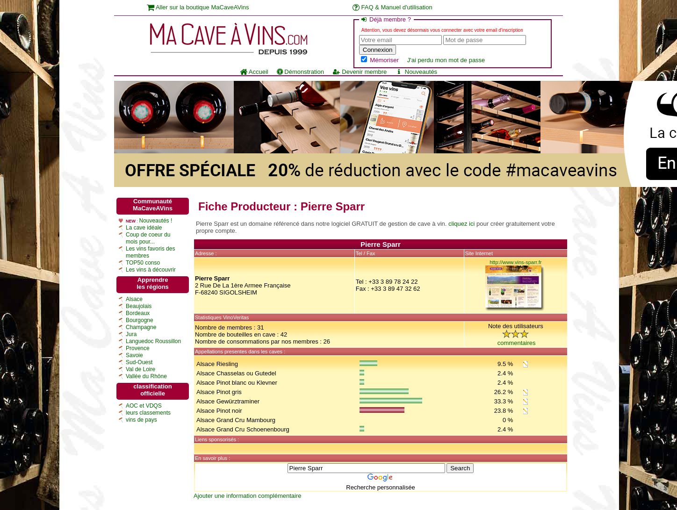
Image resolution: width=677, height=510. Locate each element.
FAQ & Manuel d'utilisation (392, 7)
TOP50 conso (143, 262)
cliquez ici (461, 223)
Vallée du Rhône (146, 376)
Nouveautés (416, 71)
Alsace (134, 299)
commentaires (516, 342)
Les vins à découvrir (151, 269)
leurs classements (148, 412)
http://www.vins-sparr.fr (515, 262)
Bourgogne (139, 320)
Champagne (141, 327)
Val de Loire (140, 369)
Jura (131, 334)
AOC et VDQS (144, 405)
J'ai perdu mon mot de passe (446, 60)
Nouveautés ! (156, 220)
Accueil (254, 71)
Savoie (134, 355)
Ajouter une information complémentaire (248, 495)
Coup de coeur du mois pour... (148, 238)
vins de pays (141, 420)
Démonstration (300, 71)
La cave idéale (144, 227)
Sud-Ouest (139, 362)
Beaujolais (138, 306)
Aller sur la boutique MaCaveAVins (198, 7)
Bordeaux (138, 313)
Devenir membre (359, 71)
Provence (138, 348)
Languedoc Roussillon (153, 341)
